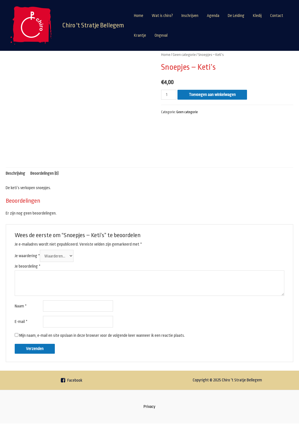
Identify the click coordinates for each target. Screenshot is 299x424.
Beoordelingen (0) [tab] (54, 173)
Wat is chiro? (177, 15)
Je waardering (29, 256)
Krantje (193, 35)
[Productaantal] (168, 95)
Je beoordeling (30, 266)
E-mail (22, 322)
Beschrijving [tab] (18, 173)
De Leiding (260, 15)
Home (150, 15)
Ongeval (217, 35)
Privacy (149, 407)
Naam (22, 306)
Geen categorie (188, 55)
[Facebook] (71, 381)
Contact (171, 35)
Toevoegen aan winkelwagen (218, 94)
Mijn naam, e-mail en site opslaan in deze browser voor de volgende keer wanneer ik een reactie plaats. (117, 336)
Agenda (233, 15)
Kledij (150, 35)
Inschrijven (208, 15)
